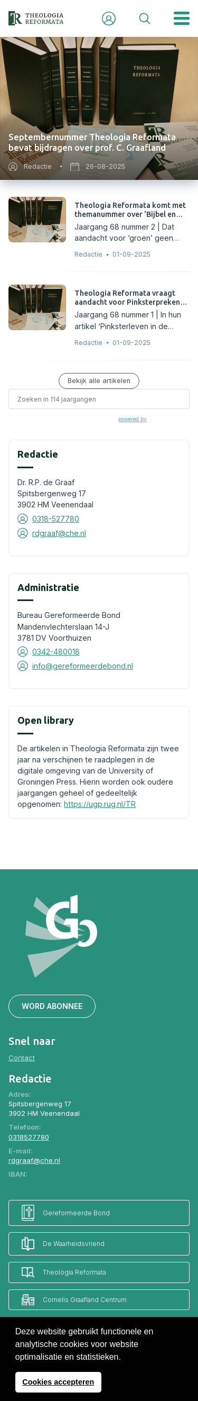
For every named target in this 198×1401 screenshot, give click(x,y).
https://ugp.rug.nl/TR (100, 803)
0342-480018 (56, 651)
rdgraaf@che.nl (59, 533)
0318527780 (28, 1137)
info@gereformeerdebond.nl (82, 665)
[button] (124, 1357)
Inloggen (109, 18)
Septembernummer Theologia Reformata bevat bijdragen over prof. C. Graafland (92, 142)
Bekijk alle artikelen (99, 381)
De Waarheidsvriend (63, 1244)
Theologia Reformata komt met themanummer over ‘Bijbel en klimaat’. (130, 214)
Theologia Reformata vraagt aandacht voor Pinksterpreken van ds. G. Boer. (127, 302)
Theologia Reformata (64, 1272)
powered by (132, 419)
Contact (21, 1057)
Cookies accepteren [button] (58, 1382)
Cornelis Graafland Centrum (74, 1299)
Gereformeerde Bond (66, 1213)
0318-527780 (55, 518)
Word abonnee (52, 1006)
